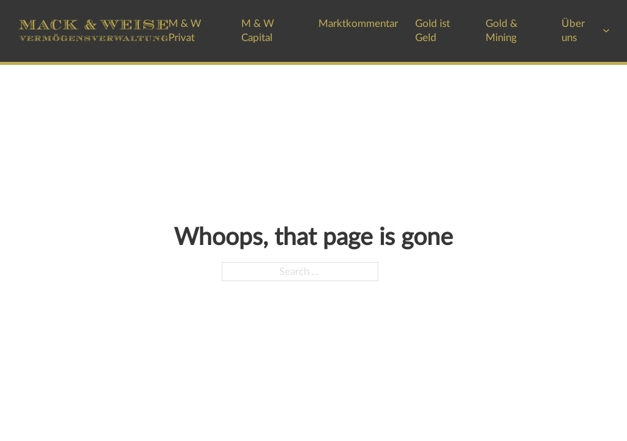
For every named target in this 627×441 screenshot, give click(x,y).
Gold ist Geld (432, 30)
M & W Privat (184, 30)
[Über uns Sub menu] (606, 30)
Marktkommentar (358, 23)
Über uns (573, 30)
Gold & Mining (501, 30)
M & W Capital (257, 30)
